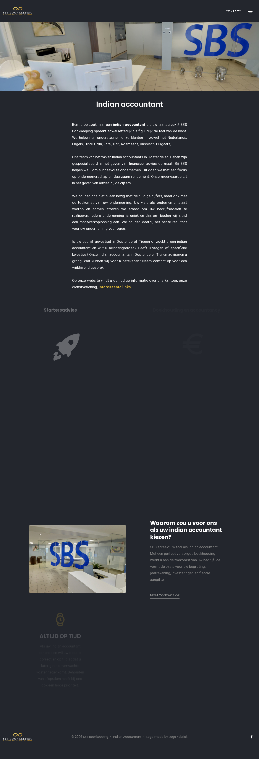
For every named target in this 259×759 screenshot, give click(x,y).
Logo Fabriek (178, 737)
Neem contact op (165, 595)
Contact (233, 11)
